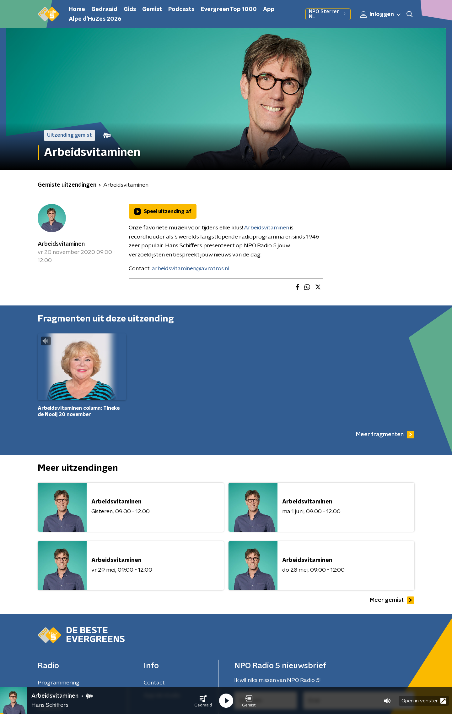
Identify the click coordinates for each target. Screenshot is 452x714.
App (269, 9)
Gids (130, 9)
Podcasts (181, 9)
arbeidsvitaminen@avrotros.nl (190, 269)
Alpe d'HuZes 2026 (95, 19)
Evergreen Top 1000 (229, 9)
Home (77, 9)
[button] (203, 701)
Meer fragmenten (385, 434)
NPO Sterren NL (328, 14)
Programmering (58, 683)
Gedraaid (104, 9)
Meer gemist (392, 600)
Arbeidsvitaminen (61, 244)
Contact (154, 683)
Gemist (152, 9)
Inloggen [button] (380, 14)
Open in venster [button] (423, 701)
